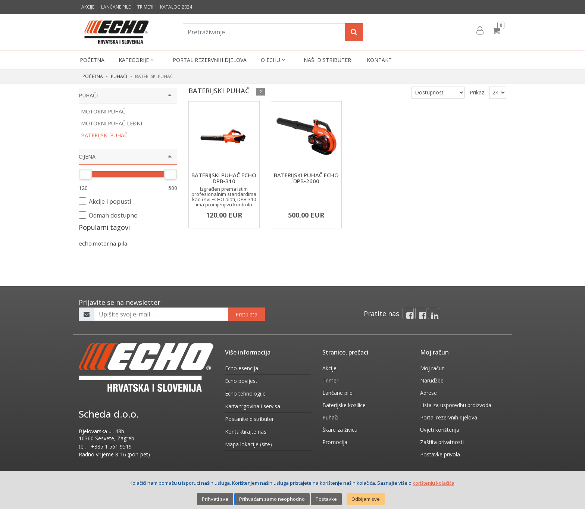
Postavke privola (440, 454)
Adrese (428, 392)
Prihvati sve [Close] (215, 499)
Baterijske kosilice (344, 405)
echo (85, 243)
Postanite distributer (249, 418)
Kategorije (137, 59)
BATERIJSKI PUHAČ (104, 135)
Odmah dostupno (108, 215)
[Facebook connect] (420, 313)
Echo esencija (241, 368)
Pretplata (246, 314)
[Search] (354, 32)
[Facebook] (408, 313)
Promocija (334, 442)
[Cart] (497, 31)
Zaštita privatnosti (442, 442)
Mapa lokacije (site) (248, 444)
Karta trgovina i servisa (252, 406)
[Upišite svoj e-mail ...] (161, 314)
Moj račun (432, 368)
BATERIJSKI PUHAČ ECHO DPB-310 (223, 178)
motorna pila (110, 243)
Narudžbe (432, 380)
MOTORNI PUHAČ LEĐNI (111, 123)
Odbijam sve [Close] (365, 499)
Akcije (87, 7)
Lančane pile (116, 7)
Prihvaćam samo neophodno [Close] (272, 499)
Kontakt (379, 59)
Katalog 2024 (176, 7)
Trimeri (145, 7)
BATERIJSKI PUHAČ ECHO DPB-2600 (306, 178)
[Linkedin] (433, 313)
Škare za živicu (339, 429)
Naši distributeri (328, 59)
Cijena (87, 156)
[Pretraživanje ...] (264, 32)
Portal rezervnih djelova (210, 59)
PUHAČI (119, 76)
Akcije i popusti (105, 201)
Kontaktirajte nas (245, 431)
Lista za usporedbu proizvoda (455, 405)
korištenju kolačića (433, 483)
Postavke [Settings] (326, 499)
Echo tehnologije (245, 393)
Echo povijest (241, 380)
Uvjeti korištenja (439, 429)
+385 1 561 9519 (111, 446)
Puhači (330, 417)
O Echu (274, 59)
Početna (92, 59)
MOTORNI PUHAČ (103, 111)
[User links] (479, 31)
